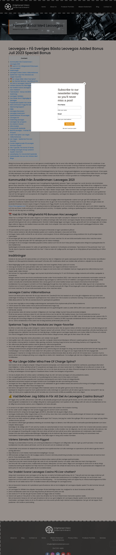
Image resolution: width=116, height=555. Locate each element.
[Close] (84, 83)
